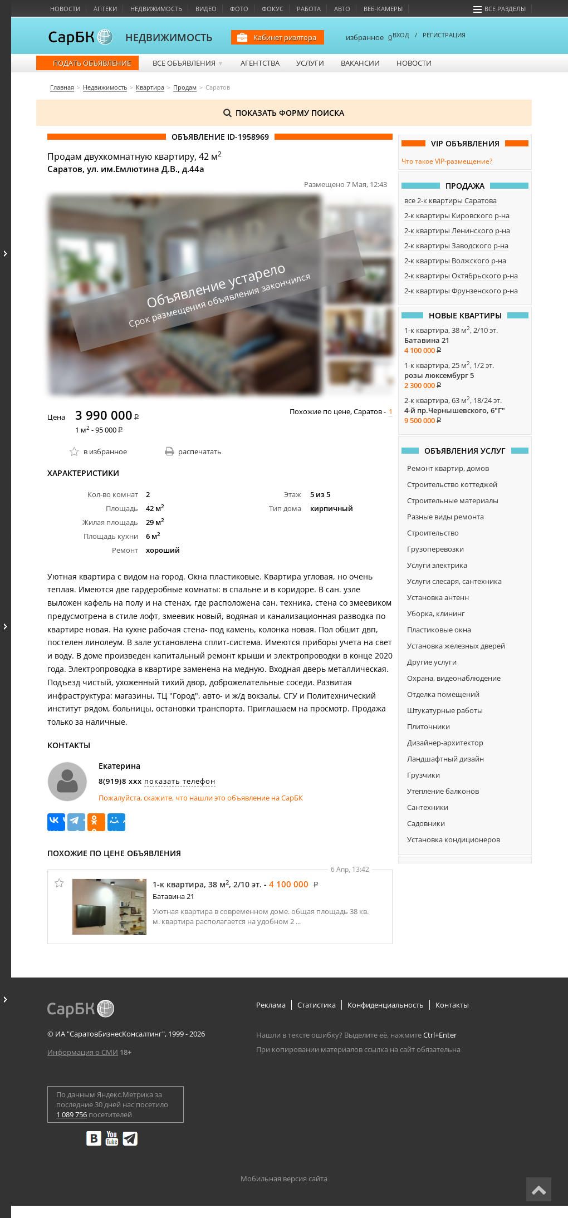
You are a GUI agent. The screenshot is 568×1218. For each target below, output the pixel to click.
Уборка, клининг (436, 613)
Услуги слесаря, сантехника (454, 581)
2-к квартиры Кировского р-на (457, 215)
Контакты (452, 1005)
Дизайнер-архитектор (445, 743)
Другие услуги (432, 662)
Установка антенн (438, 597)
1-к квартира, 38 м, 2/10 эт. (207, 884)
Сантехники (427, 807)
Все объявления (188, 63)
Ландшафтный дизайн (445, 759)
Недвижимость (156, 8)
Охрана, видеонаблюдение (454, 678)
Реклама (271, 1005)
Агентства (260, 63)
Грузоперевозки (435, 549)
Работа (309, 8)
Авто (342, 8)
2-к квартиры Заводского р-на (456, 245)
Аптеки (105, 8)
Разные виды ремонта (445, 517)
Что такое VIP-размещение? (446, 161)
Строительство (433, 533)
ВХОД (401, 35)
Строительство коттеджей (452, 484)
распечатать (200, 451)
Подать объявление (92, 63)
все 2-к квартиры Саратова (450, 200)
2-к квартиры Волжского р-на (455, 261)
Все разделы (499, 8)
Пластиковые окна (439, 630)
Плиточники (428, 726)
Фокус (272, 8)
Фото (239, 8)
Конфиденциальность (385, 1005)
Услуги (310, 63)
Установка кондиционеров (453, 839)
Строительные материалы (452, 500)
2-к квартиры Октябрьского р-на (461, 276)
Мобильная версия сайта (284, 1178)
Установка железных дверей (456, 646)
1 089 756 (71, 1114)
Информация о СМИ (82, 1052)
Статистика (316, 1005)
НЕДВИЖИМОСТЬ (168, 37)
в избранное (105, 451)
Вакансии (360, 63)
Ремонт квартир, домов (448, 468)
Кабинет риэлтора (284, 37)
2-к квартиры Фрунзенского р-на (461, 291)
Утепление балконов (443, 791)
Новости (65, 8)
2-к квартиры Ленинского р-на (457, 230)
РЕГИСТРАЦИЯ (444, 35)
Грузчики (423, 775)
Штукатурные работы (445, 710)
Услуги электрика (437, 565)
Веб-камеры (383, 8)
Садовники (426, 823)
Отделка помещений (443, 694)
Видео (206, 8)
